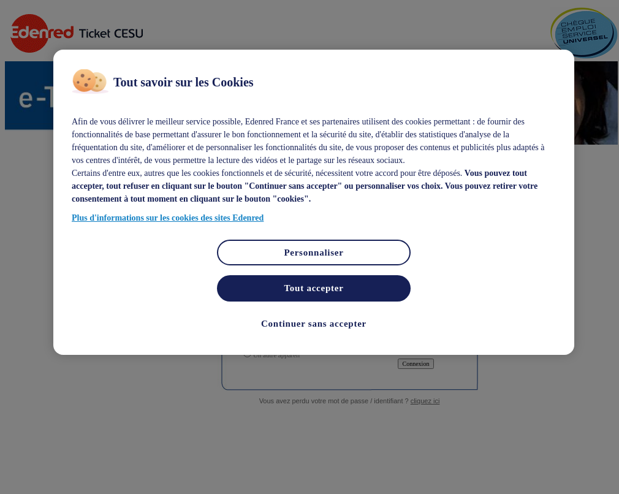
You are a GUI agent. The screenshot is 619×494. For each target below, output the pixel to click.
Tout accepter (313, 288)
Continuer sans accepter (313, 324)
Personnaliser (313, 252)
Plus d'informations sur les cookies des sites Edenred (168, 217)
